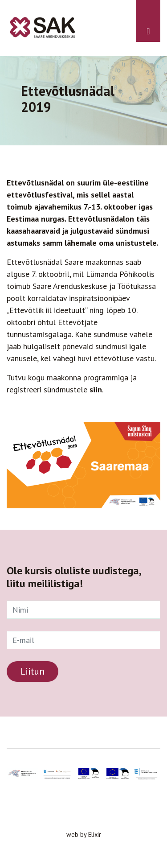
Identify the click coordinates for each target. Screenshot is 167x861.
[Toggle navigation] (148, 21)
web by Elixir (83, 834)
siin (96, 389)
